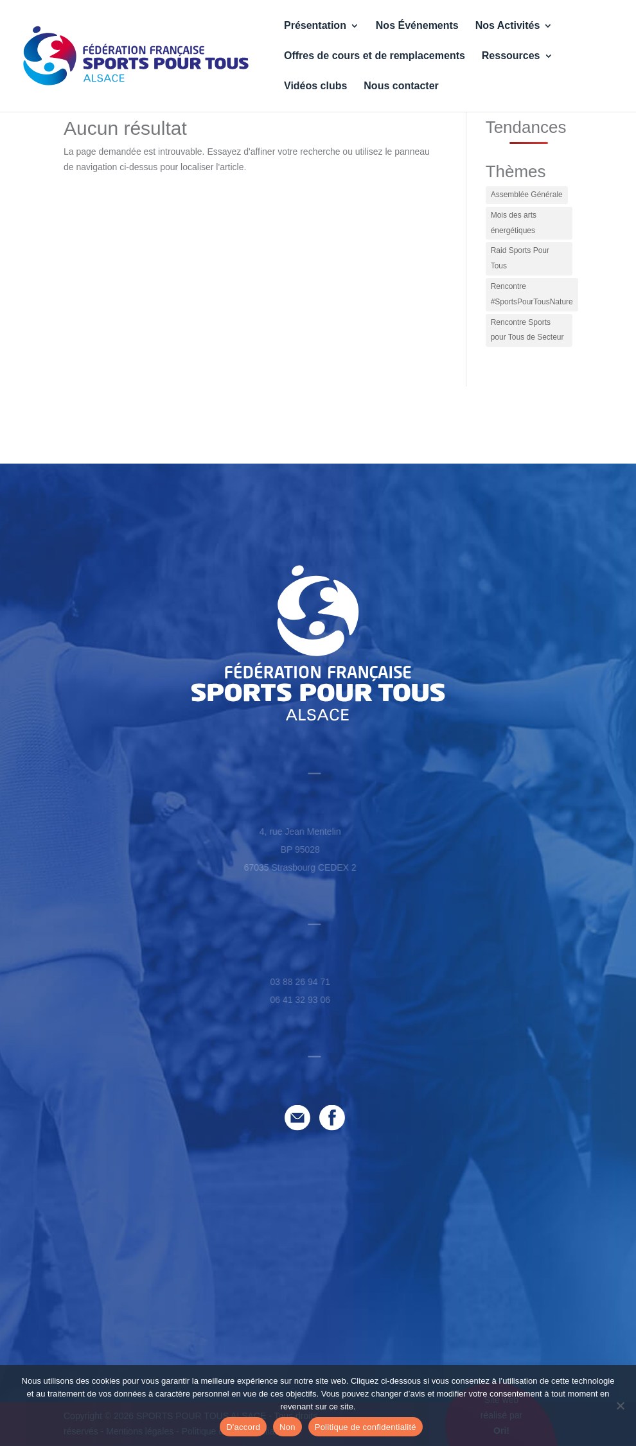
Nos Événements (417, 26)
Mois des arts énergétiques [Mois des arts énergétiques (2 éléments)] (513, 223)
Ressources (511, 56)
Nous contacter (401, 86)
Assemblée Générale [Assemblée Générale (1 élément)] (527, 194)
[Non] (620, 1405)
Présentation (315, 26)
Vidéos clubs (315, 86)
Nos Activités (507, 26)
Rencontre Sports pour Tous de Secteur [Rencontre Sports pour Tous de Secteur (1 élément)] (527, 330)
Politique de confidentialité (365, 1427)
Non (287, 1427)
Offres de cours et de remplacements (374, 56)
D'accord (243, 1427)
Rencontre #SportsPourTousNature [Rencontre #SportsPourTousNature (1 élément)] (532, 294)
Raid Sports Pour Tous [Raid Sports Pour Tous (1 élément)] (520, 258)
